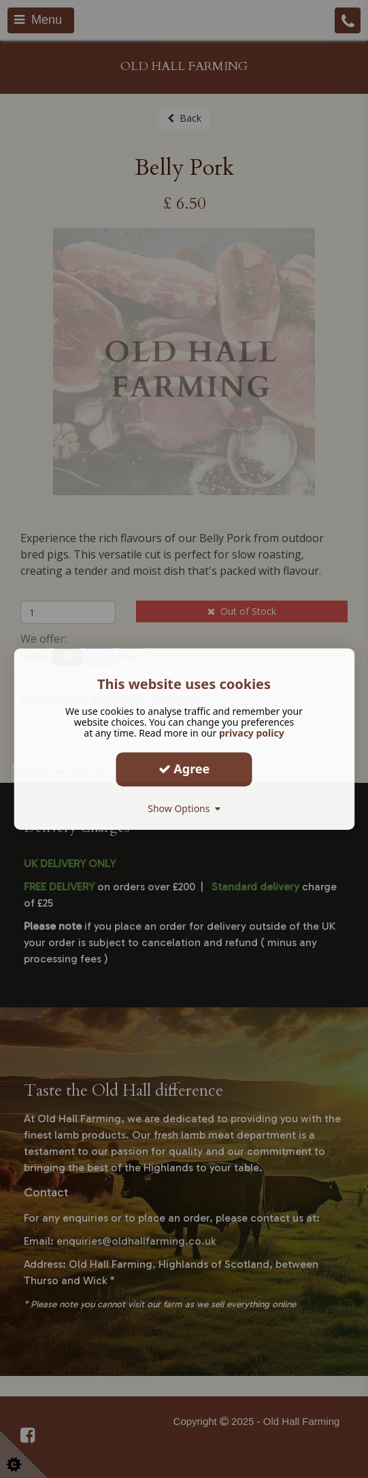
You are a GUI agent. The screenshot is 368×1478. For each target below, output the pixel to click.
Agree (184, 768)
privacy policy (251, 732)
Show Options (184, 808)
